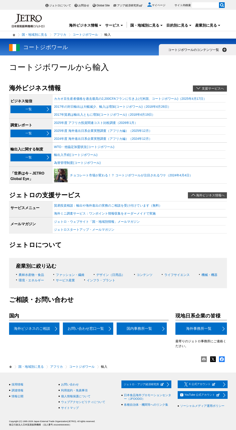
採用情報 (17, 384)
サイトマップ (70, 408)
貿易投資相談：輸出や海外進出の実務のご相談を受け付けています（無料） (108, 205)
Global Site (103, 5)
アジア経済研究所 (130, 5)
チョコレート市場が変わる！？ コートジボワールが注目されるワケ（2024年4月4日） (131, 175)
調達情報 (17, 390)
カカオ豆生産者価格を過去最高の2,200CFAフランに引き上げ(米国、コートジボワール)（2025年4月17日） (130, 98)
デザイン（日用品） (110, 275)
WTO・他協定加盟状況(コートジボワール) (84, 147)
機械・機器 (209, 275)
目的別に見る (179, 25)
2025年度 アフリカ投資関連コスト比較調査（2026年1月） (96, 123)
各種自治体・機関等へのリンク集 (146, 404)
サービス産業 (65, 280)
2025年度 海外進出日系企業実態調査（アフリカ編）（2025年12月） (103, 130)
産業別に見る (208, 25)
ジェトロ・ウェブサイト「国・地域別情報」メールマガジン (97, 221)
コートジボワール (85, 34)
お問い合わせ (70, 384)
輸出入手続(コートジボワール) (75, 155)
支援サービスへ (213, 88)
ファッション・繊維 (70, 275)
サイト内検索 (183, 5)
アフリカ (60, 34)
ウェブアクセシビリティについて (83, 402)
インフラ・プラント (101, 280)
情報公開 (17, 396)
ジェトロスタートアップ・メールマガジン (84, 229)
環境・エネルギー (31, 280)
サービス (114, 25)
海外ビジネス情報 (85, 25)
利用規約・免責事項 (74, 390)
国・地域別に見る (146, 25)
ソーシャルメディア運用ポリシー (202, 406)
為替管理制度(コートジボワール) (77, 163)
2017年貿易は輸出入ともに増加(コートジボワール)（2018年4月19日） (104, 114)
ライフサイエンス (177, 275)
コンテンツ (144, 275)
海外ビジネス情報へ (210, 195)
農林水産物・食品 (31, 275)
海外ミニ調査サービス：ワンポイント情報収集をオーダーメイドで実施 (105, 213)
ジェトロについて (60, 5)
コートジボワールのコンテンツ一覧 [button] (198, 50)
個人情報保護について (76, 396)
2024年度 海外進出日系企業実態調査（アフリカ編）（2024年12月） (103, 138)
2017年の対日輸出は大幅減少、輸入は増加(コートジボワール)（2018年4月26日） (112, 106)
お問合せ (83, 5)
